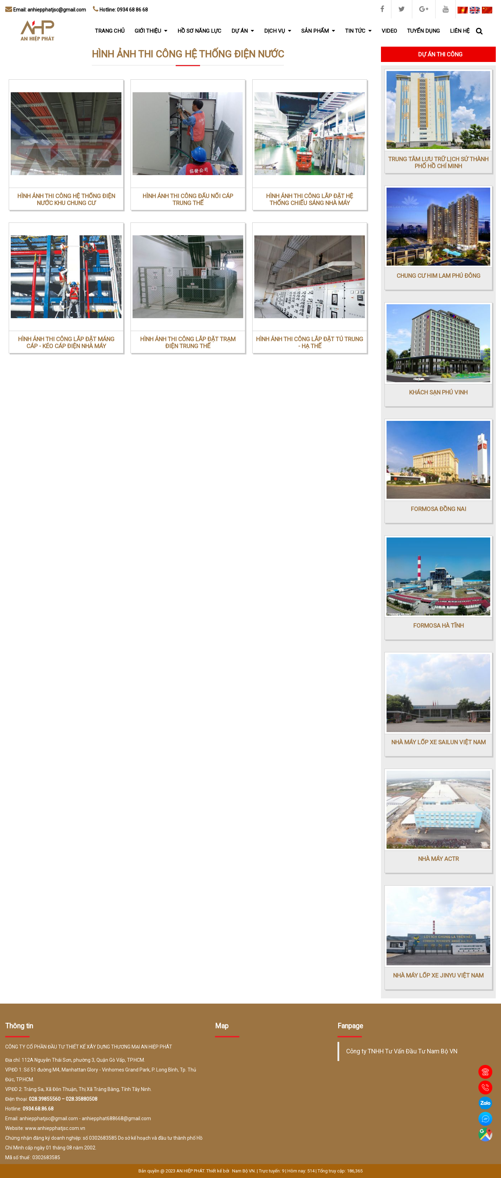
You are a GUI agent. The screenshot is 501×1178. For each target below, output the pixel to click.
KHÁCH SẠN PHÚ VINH (438, 392)
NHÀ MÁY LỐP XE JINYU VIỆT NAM (438, 975)
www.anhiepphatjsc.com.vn (55, 1128)
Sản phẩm (318, 31)
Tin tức (358, 31)
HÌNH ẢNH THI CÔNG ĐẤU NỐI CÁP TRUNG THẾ (188, 199)
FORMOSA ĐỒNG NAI (438, 508)
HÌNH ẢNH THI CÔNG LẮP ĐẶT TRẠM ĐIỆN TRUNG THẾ (188, 343)
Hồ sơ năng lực (199, 31)
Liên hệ (460, 31)
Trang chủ (110, 31)
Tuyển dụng (423, 31)
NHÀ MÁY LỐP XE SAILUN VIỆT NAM (438, 742)
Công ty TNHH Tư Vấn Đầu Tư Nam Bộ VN (402, 1051)
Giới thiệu (151, 31)
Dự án (242, 31)
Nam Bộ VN (243, 1170)
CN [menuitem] (487, 10)
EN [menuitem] (475, 10)
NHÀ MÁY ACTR (438, 858)
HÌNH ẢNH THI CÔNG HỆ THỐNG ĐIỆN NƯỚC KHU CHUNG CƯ (66, 199)
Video (389, 31)
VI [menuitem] (463, 10)
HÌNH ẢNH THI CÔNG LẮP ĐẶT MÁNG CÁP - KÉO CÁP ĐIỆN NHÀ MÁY (66, 343)
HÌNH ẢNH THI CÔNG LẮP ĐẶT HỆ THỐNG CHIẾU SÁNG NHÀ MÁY (309, 199)
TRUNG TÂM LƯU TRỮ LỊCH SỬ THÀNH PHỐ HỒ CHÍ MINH (438, 163)
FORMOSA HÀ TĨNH (438, 625)
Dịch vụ (277, 31)
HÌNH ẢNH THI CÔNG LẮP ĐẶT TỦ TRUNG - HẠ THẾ (309, 343)
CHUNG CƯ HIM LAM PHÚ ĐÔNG (438, 275)
